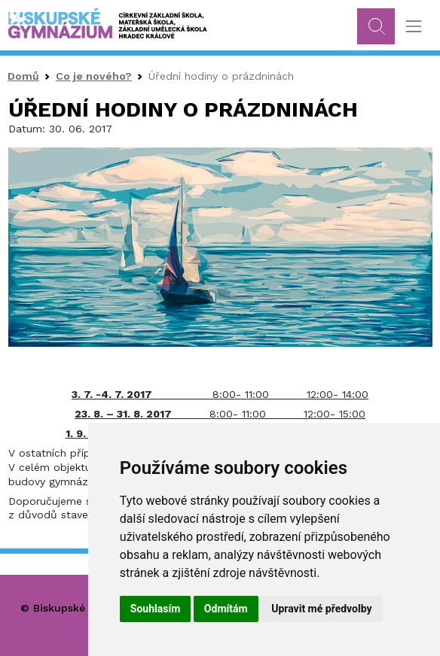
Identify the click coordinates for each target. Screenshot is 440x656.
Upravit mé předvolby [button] (321, 609)
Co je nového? (94, 76)
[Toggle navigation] (413, 27)
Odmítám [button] (226, 609)
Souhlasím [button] (155, 609)
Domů (23, 76)
